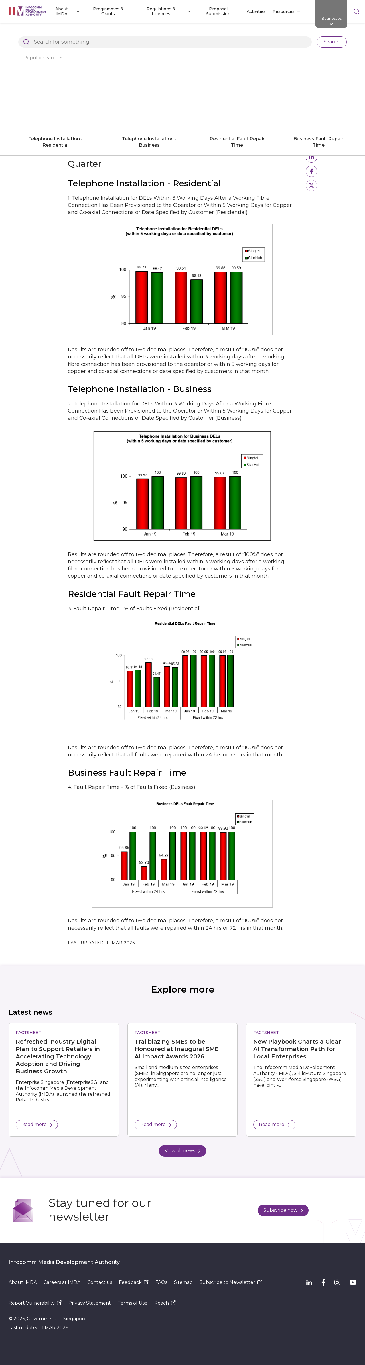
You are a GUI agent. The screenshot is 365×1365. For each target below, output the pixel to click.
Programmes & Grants (108, 11)
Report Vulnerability (35, 1303)
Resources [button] (284, 11)
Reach (165, 1303)
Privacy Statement (89, 1303)
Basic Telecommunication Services (44, 41)
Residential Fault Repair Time (237, 142)
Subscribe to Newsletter (231, 1282)
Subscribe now (283, 1210)
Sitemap (183, 1282)
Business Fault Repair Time (318, 142)
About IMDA (23, 1282)
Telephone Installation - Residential (55, 142)
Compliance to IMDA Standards (310, 32)
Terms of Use (132, 1303)
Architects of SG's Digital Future (41, 32)
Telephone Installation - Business (149, 142)
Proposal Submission (218, 11)
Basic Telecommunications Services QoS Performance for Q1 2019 (160, 41)
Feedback (134, 1282)
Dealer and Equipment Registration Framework (217, 32)
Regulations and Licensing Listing (121, 32)
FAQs (161, 1282)
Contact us (99, 1282)
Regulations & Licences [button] (161, 11)
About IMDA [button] (61, 11)
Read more (36, 1124)
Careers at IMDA (62, 1282)
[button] (311, 157)
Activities (256, 11)
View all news (182, 1150)
